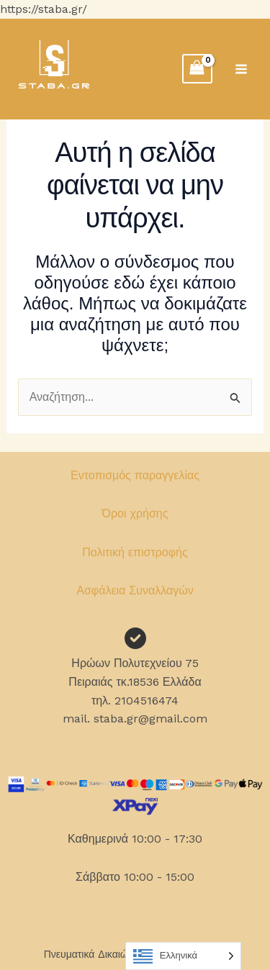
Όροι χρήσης (135, 513)
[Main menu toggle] (241, 68)
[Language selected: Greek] (183, 956)
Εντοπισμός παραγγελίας (135, 475)
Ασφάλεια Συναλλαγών (135, 590)
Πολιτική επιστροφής (134, 552)
